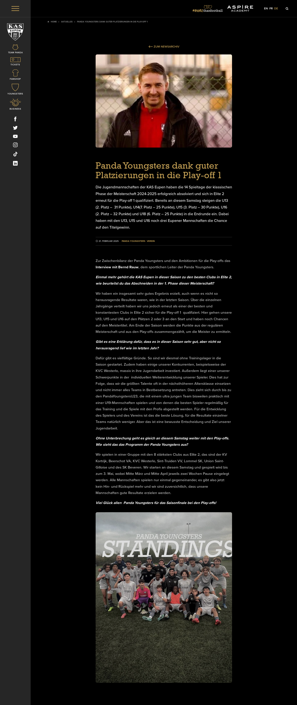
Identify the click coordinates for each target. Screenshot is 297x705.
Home (54, 22)
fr (271, 8)
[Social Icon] (15, 120)
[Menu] (15, 8)
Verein (151, 241)
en (266, 8)
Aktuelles (67, 22)
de (276, 8)
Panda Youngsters (133, 241)
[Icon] (15, 49)
